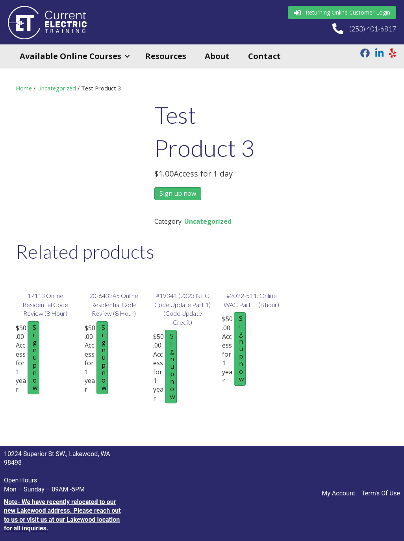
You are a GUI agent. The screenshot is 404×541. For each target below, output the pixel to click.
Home (24, 88)
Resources (165, 56)
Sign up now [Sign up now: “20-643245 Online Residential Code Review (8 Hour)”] (104, 357)
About (217, 56)
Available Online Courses (70, 56)
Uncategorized (56, 88)
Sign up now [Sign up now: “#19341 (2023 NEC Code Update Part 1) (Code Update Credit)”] (172, 366)
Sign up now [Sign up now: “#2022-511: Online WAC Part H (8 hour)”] (241, 348)
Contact (264, 56)
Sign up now (177, 193)
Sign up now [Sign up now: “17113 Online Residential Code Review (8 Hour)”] (35, 357)
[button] (127, 56)
